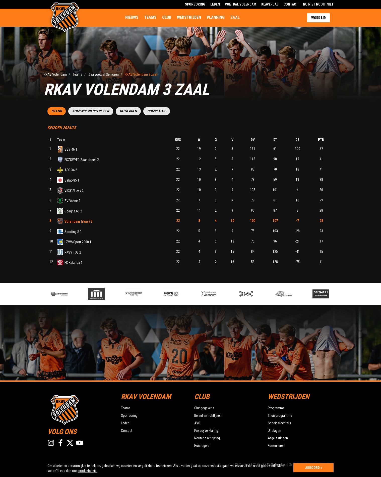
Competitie (156, 111)
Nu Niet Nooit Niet (318, 4)
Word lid (318, 18)
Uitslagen (128, 111)
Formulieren (276, 446)
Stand (56, 111)
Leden (215, 4)
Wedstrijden (189, 17)
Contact (291, 4)
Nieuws (131, 17)
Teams (150, 17)
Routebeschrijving (207, 438)
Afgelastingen (278, 438)
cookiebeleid (87, 471)
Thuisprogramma (280, 416)
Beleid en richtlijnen (208, 416)
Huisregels (201, 446)
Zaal (235, 17)
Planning (216, 17)
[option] (142, 294)
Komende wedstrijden (90, 111)
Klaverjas (270, 4)
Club (166, 17)
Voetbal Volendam (240, 4)
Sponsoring (195, 4)
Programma (276, 408)
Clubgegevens (204, 408)
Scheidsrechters (279, 423)
